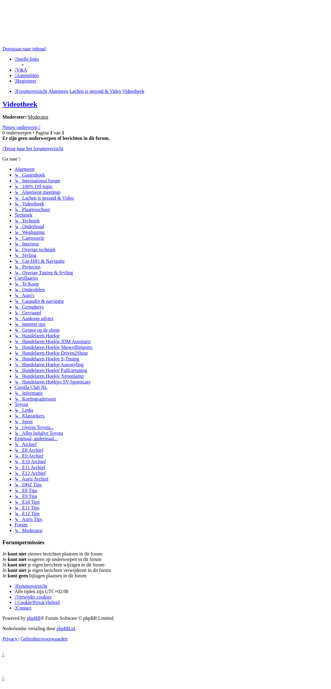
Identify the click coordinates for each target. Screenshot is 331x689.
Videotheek (19, 104)
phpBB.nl (65, 628)
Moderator (38, 117)
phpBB (33, 618)
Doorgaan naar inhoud (24, 48)
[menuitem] (21, 70)
